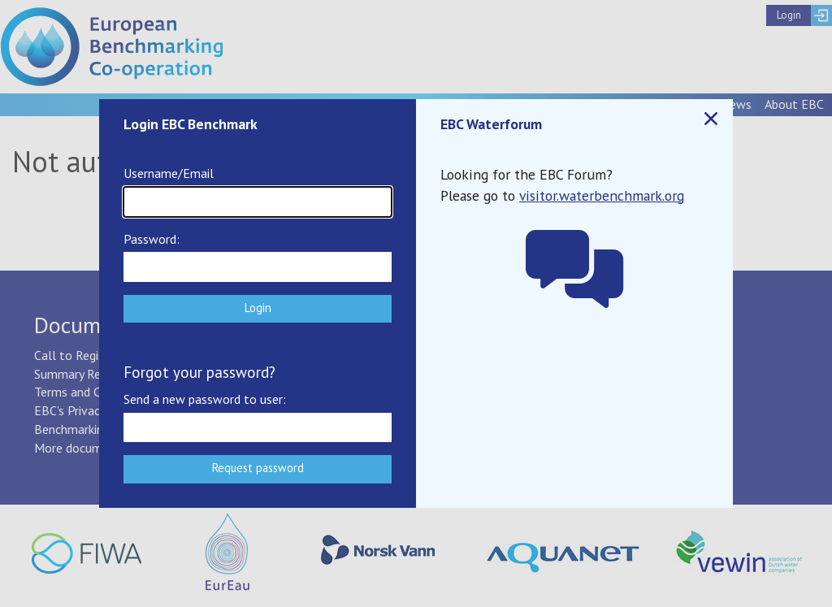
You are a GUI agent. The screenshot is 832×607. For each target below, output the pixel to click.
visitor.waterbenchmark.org (601, 195)
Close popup (710, 119)
